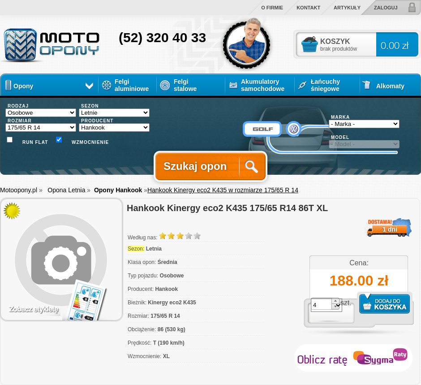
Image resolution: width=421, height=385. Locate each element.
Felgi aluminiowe (132, 85)
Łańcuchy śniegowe (325, 85)
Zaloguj (386, 7)
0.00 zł (394, 45)
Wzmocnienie (87, 142)
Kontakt (308, 7)
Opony (23, 86)
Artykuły (347, 7)
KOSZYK (335, 41)
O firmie (272, 7)
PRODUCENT (97, 120)
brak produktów (338, 49)
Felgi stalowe (185, 83)
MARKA (340, 117)
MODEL (340, 137)
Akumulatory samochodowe (262, 85)
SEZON (90, 106)
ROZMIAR (20, 120)
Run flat (35, 142)
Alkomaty (390, 86)
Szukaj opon (195, 166)
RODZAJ (18, 106)
